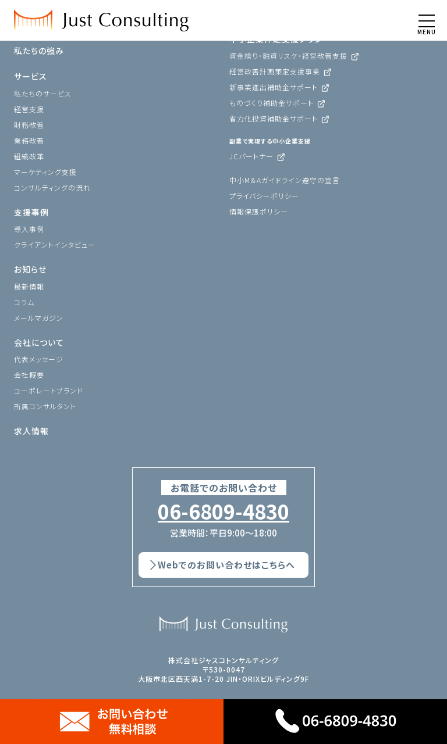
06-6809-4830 (223, 511)
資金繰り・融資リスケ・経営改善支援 (288, 55)
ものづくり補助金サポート (271, 103)
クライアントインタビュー (54, 244)
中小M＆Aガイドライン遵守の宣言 (284, 180)
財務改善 (29, 125)
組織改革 (29, 156)
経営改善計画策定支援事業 (274, 71)
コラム (24, 302)
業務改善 (29, 140)
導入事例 (29, 229)
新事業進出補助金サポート (273, 87)
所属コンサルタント (45, 406)
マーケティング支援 (45, 172)
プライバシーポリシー (264, 196)
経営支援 (29, 109)
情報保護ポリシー (258, 211)
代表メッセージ (38, 359)
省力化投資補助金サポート (273, 118)
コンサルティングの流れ (52, 187)
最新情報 (29, 286)
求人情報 (31, 431)
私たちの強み (39, 50)
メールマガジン (38, 318)
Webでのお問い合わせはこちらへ (226, 565)
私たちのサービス (43, 93)
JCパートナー (251, 156)
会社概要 (29, 375)
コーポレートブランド (48, 390)
